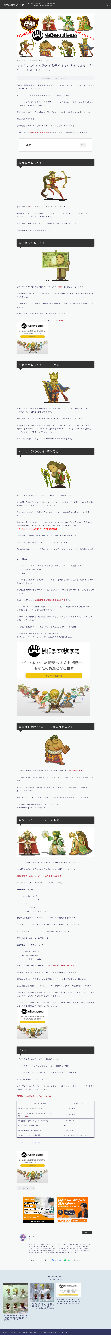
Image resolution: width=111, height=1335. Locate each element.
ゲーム (42, 61)
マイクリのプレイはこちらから (29, 1142)
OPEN (82, 145)
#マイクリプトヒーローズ (26, 1188)
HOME (5, 1331)
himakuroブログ (13, 4)
